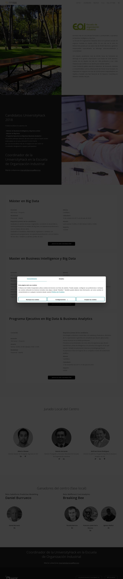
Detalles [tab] (61, 279)
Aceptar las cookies (90, 299)
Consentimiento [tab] (32, 279)
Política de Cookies (58, 292)
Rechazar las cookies (32, 299)
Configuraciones (61, 299)
